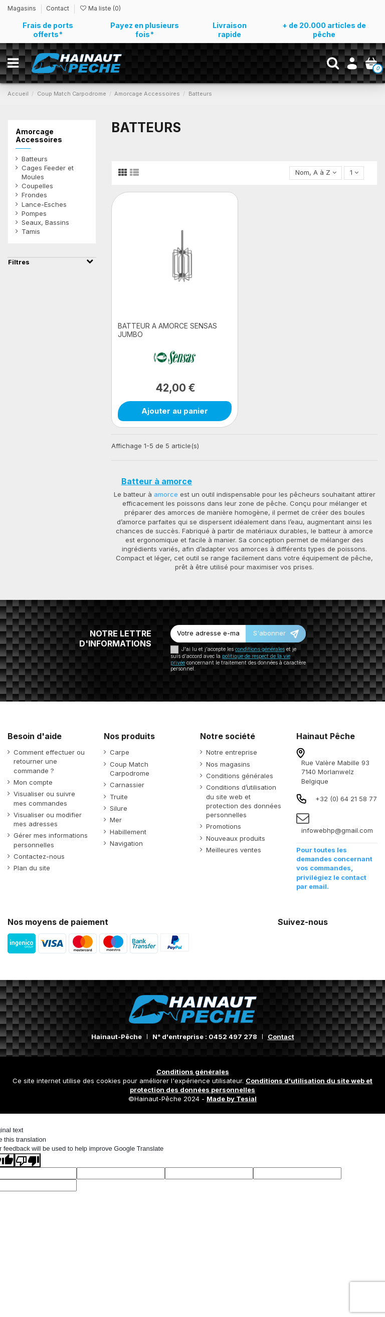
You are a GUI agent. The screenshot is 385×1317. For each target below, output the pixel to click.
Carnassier (127, 785)
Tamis (31, 231)
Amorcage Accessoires (39, 135)
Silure (118, 808)
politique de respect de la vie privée (230, 659)
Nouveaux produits (235, 838)
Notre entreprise (231, 752)
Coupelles (37, 186)
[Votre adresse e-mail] (208, 633)
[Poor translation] (28, 1160)
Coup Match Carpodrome (129, 768)
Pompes (34, 213)
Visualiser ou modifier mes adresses (48, 819)
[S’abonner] (276, 633)
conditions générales (260, 649)
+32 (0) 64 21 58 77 (346, 799)
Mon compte (33, 782)
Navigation (126, 843)
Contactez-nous (39, 856)
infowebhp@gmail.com (337, 830)
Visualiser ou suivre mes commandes (44, 798)
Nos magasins (228, 764)
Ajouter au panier (174, 411)
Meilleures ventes (233, 850)
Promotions (223, 826)
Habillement (128, 832)
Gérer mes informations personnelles (51, 839)
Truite (119, 797)
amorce (166, 494)
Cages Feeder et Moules (48, 172)
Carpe (119, 752)
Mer (116, 820)
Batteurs (35, 159)
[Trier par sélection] (315, 173)
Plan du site (32, 868)
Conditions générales (239, 776)
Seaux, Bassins (45, 222)
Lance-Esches (44, 204)
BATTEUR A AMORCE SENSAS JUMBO (167, 330)
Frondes (34, 195)
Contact (57, 8)
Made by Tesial (232, 1099)
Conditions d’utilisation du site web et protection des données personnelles (243, 801)
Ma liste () (100, 8)
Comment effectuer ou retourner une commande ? (49, 761)
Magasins (23, 8)
